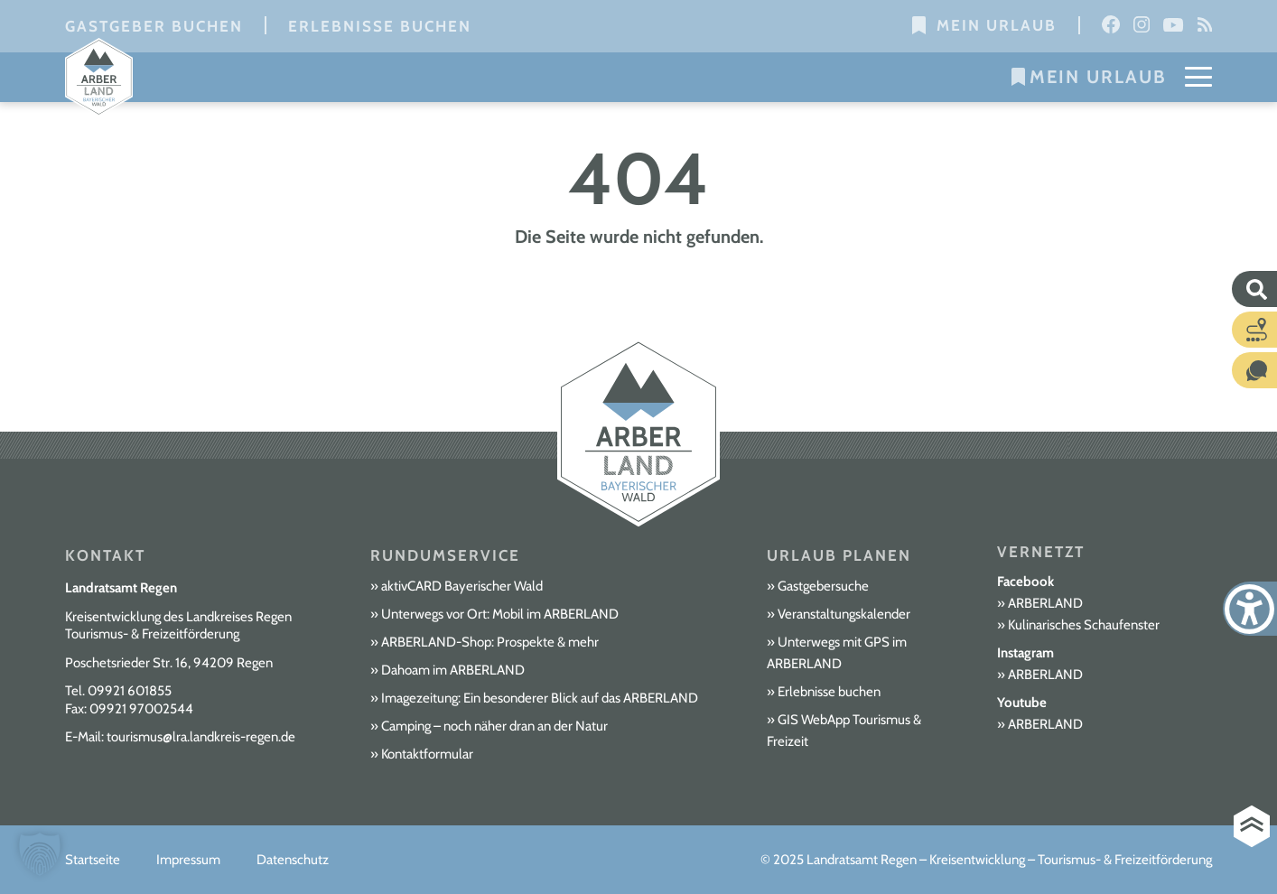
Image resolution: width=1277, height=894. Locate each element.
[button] (39, 854)
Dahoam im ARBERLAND (453, 670)
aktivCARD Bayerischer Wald (462, 586)
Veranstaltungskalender (844, 614)
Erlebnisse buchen (379, 26)
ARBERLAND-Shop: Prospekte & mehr (490, 642)
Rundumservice (445, 555)
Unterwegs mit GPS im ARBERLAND (837, 653)
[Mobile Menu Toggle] (1198, 77)
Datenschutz (292, 860)
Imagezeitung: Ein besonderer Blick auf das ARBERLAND (539, 698)
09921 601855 (130, 691)
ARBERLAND (1045, 603)
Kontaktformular (427, 754)
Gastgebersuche (823, 586)
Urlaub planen (839, 555)
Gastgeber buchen (154, 26)
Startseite (92, 860)
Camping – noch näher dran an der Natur (494, 726)
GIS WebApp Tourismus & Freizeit (844, 731)
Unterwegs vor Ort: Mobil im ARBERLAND (500, 614)
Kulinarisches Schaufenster (1084, 625)
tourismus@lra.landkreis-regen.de (201, 737)
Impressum (188, 860)
